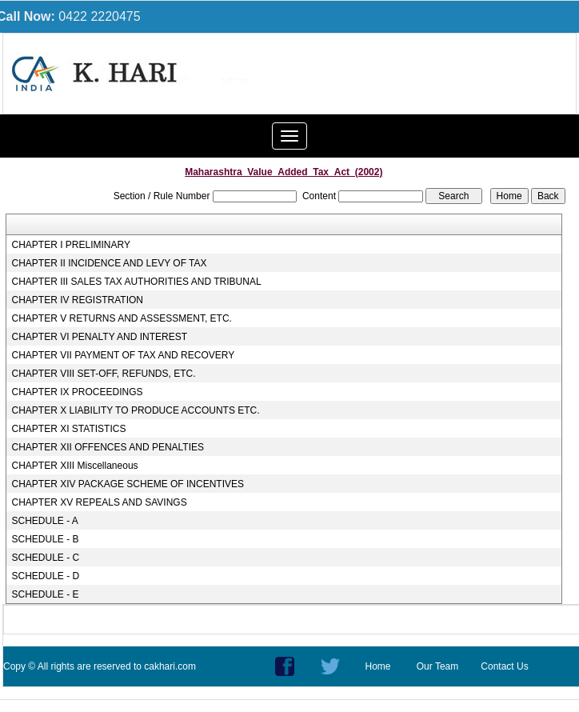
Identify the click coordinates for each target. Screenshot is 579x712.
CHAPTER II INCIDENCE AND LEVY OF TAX (109, 263)
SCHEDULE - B (45, 539)
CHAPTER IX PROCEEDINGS (77, 392)
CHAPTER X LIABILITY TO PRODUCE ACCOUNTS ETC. (136, 410)
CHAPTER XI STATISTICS (69, 428)
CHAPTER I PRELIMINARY (71, 244)
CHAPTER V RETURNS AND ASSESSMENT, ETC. (122, 318)
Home (377, 666)
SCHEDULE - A (45, 520)
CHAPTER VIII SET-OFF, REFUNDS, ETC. (104, 373)
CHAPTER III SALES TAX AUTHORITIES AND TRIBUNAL (137, 281)
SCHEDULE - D (46, 576)
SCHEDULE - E (45, 594)
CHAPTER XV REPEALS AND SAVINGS (99, 502)
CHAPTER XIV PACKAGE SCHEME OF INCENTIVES (128, 484)
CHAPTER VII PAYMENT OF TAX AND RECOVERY (123, 355)
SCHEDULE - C (46, 557)
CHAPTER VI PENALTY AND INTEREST (100, 336)
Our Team (437, 666)
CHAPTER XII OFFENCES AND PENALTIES (108, 447)
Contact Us (504, 666)
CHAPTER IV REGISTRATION (77, 300)
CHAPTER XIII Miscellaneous (75, 465)
